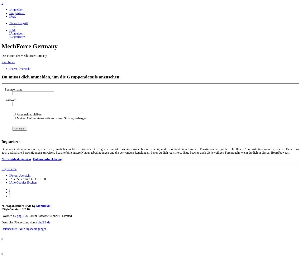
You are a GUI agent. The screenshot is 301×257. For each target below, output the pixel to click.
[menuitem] (16, 9)
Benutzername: (14, 89)
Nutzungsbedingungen (16, 159)
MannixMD (43, 206)
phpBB (21, 215)
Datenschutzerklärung (47, 159)
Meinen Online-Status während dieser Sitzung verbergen (50, 118)
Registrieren (9, 169)
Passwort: (11, 100)
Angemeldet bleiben (27, 114)
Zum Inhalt (8, 62)
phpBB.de (44, 222)
